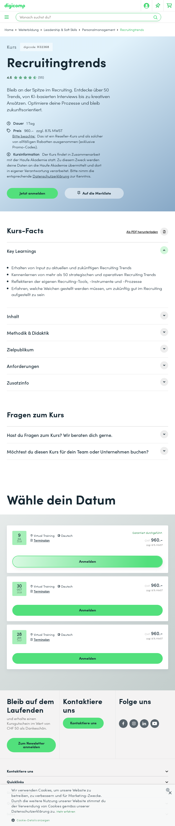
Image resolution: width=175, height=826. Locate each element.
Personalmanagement (98, 30)
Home (9, 30)
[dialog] (87, 805)
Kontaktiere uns (83, 722)
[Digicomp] (15, 6)
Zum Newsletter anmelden (31, 744)
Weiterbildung (28, 30)
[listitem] (87, 251)
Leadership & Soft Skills (60, 30)
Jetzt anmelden (32, 192)
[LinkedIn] (144, 723)
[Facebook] (123, 723)
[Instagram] (133, 723)
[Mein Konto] (146, 5)
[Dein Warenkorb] (169, 5)
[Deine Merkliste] (158, 5)
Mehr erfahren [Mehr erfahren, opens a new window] (66, 811)
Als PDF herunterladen (142, 232)
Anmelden (87, 561)
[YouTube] (154, 723)
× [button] (170, 793)
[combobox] (169, 790)
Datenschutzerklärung (51, 176)
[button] (60, 820)
